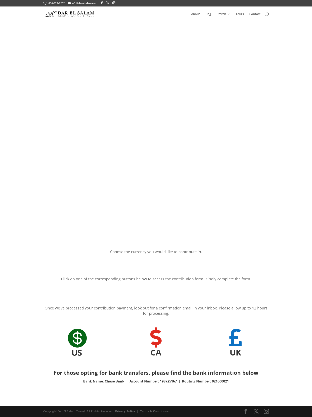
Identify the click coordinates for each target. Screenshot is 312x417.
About (195, 14)
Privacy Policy (125, 411)
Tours (240, 14)
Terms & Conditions (154, 411)
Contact (255, 14)
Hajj (208, 14)
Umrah (221, 14)
